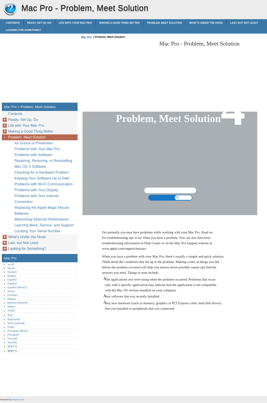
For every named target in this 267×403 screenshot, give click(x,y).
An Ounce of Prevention (33, 143)
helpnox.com (18, 399)
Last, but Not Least (244, 22)
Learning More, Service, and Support (43, 225)
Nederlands (13, 319)
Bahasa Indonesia (17, 302)
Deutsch (12, 272)
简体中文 (12, 346)
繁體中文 (12, 351)
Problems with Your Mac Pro (37, 149)
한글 (9, 315)
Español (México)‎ (17, 287)
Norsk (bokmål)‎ (16, 323)
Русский (12, 338)
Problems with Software (33, 155)
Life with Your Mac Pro (75, 22)
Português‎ (13, 334)
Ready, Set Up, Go (39, 22)
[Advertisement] (118, 72)
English (11, 275)
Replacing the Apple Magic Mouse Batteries (41, 210)
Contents (13, 22)
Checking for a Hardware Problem (41, 172)
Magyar (11, 298)
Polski (10, 327)
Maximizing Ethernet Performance (41, 219)
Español (11, 279)
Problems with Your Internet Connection (36, 199)
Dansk (11, 268)
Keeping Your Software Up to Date (41, 178)
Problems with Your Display (36, 190)
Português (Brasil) (17, 330)
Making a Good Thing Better (119, 22)
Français (12, 295)
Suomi (11, 291)
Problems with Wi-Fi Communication (43, 184)
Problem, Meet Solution (164, 22)
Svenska (12, 342)
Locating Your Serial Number (37, 231)
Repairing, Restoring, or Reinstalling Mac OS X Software (43, 163)
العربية (10, 264)
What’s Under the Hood (206, 22)
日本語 (11, 310)
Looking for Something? (23, 30)
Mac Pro (10, 9)
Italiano (11, 306)
